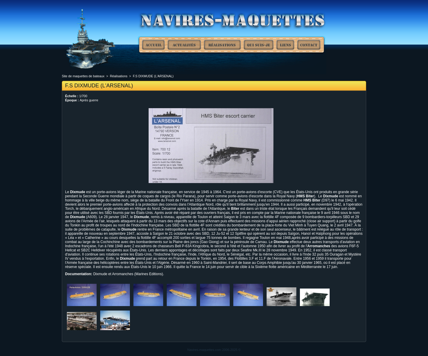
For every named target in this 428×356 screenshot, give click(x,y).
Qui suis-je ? (258, 45)
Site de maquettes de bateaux (153, 45)
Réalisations (222, 45)
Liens (285, 45)
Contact (308, 45)
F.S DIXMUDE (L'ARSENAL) (153, 76)
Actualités (184, 45)
